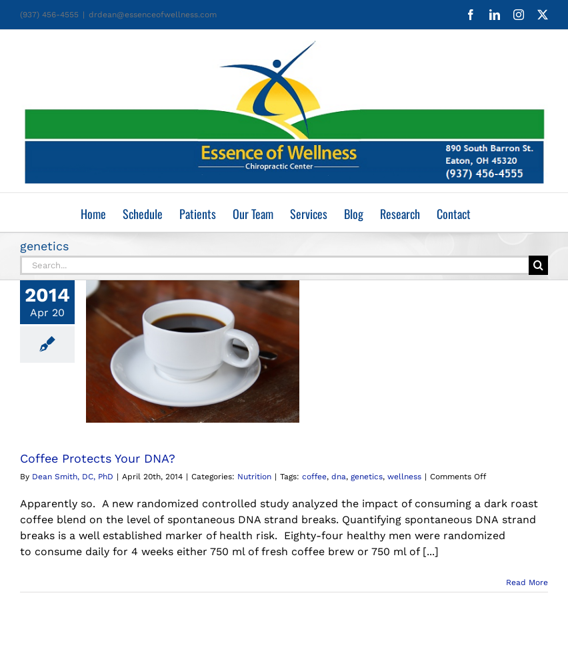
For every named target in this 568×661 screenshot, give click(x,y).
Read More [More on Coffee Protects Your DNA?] (527, 582)
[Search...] (274, 265)
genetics (367, 476)
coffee (314, 476)
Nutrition (254, 476)
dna (338, 476)
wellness (404, 476)
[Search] (538, 265)
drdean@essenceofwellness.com (153, 14)
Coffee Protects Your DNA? (97, 458)
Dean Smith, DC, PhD (72, 476)
